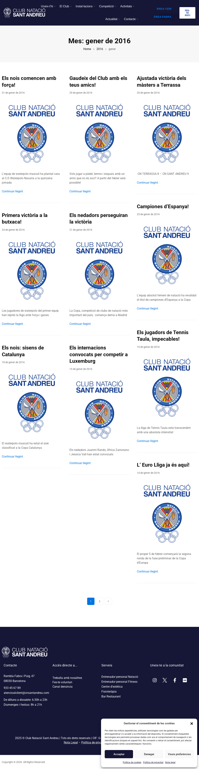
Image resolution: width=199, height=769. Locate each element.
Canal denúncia (62, 686)
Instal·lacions (84, 6)
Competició (106, 6)
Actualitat (111, 19)
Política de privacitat (153, 762)
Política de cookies (132, 762)
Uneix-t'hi (47, 6)
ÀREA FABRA (162, 16)
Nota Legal (71, 742)
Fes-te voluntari (62, 682)
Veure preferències (179, 754)
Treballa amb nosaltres (67, 678)
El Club (64, 6)
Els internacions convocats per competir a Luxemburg (98, 354)
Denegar (149, 754)
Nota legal (170, 762)
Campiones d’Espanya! (163, 206)
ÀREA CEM (163, 8)
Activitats (126, 6)
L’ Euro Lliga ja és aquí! (163, 465)
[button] (192, 723)
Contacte (130, 19)
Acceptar (118, 754)
